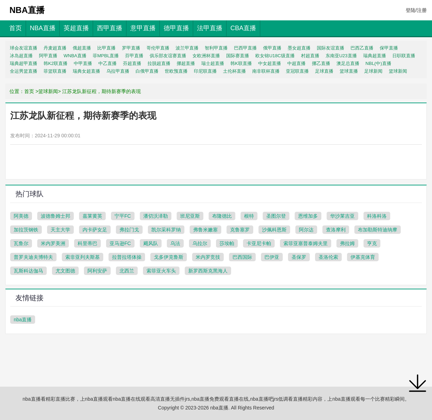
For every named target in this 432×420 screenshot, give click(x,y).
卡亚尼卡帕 (259, 243)
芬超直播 (132, 63)
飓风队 (150, 243)
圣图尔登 (276, 216)
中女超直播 (269, 63)
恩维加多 (308, 216)
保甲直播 (389, 48)
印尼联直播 (205, 71)
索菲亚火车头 (161, 271)
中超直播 (296, 63)
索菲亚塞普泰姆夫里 (305, 243)
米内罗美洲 (53, 243)
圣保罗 (299, 257)
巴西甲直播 (245, 48)
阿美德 (21, 216)
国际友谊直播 (330, 48)
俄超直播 (82, 48)
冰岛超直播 (21, 55)
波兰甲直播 (187, 48)
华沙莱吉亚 (342, 216)
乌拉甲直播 (117, 71)
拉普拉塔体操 (127, 257)
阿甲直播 (48, 55)
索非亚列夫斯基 (82, 257)
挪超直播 (186, 63)
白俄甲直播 (147, 71)
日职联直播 (403, 55)
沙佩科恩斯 (274, 229)
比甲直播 (106, 48)
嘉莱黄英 (92, 216)
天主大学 (60, 229)
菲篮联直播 (55, 71)
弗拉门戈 (129, 229)
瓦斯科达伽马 (28, 271)
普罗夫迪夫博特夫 (33, 257)
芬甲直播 (134, 55)
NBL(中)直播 (378, 63)
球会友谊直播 (23, 48)
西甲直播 (109, 28)
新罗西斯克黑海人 (208, 271)
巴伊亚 (271, 257)
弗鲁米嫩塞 (205, 229)
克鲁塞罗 (240, 229)
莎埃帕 (227, 243)
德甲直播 (176, 28)
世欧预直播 (176, 71)
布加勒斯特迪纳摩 (377, 229)
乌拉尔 (199, 243)
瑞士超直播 (212, 63)
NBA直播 (42, 28)
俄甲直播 (272, 48)
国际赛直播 (237, 55)
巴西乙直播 (362, 48)
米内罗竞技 (208, 257)
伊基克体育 (363, 257)
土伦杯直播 (234, 71)
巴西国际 (242, 257)
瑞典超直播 (374, 55)
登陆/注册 (416, 10)
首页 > (31, 91)
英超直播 (76, 28)
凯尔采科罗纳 (166, 229)
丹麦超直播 (55, 48)
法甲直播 (209, 28)
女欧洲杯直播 (206, 55)
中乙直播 (107, 63)
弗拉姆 (347, 243)
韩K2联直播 (55, 63)
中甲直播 (83, 63)
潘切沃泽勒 (155, 216)
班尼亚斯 (190, 216)
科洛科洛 (377, 216)
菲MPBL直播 (106, 55)
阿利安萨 (97, 271)
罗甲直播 (131, 48)
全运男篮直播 (23, 71)
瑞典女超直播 (86, 71)
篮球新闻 (398, 71)
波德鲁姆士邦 (55, 216)
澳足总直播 (347, 63)
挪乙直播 (321, 63)
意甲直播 (143, 28)
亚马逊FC (120, 243)
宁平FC (122, 216)
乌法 (175, 243)
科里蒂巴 (87, 243)
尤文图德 (65, 271)
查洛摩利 (336, 229)
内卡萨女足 (95, 229)
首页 (15, 28)
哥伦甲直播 (157, 48)
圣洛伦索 (328, 257)
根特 (249, 216)
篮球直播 (349, 71)
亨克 (372, 243)
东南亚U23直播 (341, 55)
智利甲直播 (216, 48)
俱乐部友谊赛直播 (168, 55)
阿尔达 (306, 229)
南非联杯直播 (266, 71)
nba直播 (23, 319)
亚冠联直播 (297, 71)
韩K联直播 (241, 63)
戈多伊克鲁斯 (168, 257)
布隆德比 (222, 216)
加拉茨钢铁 (26, 229)
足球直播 (324, 71)
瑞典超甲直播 (23, 63)
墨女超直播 (299, 48)
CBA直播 (243, 28)
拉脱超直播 (159, 63)
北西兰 (126, 271)
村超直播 (310, 55)
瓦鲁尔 (21, 243)
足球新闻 (373, 71)
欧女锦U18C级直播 (274, 55)
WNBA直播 (75, 55)
